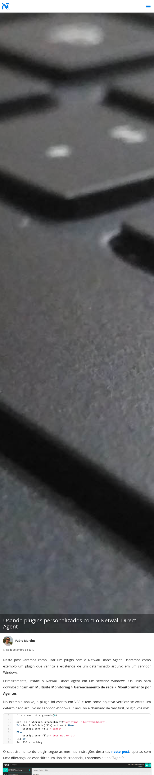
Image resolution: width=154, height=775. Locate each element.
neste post (120, 751)
